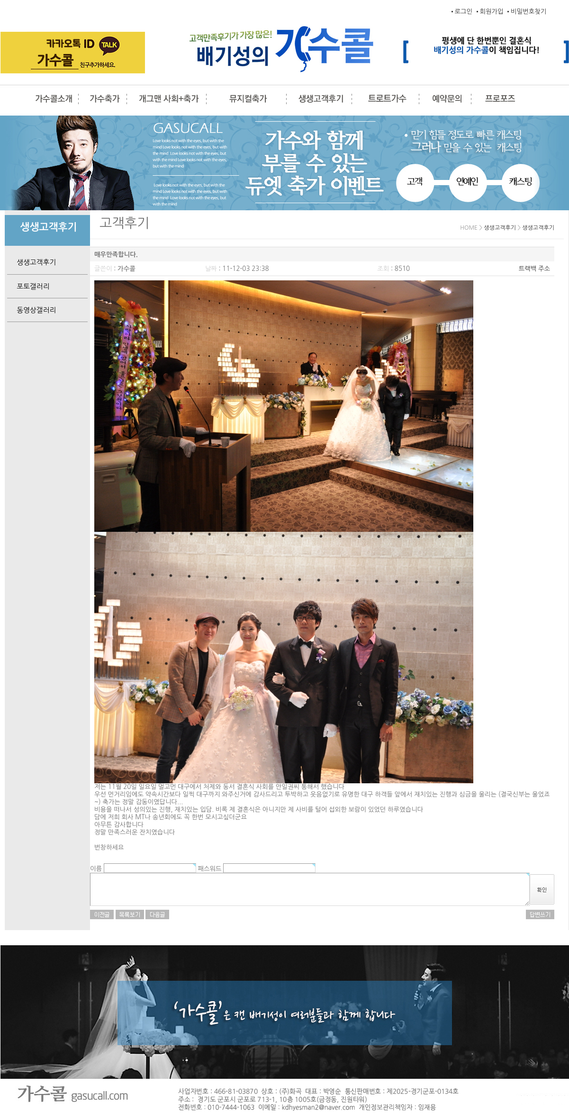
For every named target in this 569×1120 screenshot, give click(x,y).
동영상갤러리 (31, 310)
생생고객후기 (31, 262)
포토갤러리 (28, 286)
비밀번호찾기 (528, 12)
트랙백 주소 (534, 269)
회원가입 (492, 12)
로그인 (463, 12)
